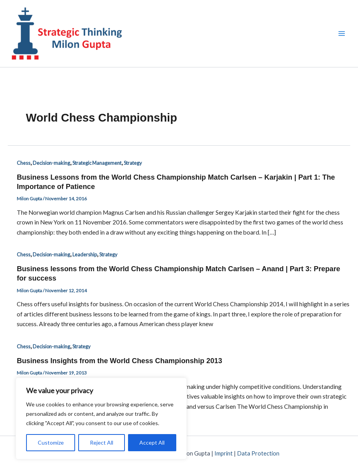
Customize (51, 442)
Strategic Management (96, 163)
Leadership (84, 254)
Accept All (152, 442)
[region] (101, 418)
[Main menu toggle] (341, 33)
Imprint (223, 453)
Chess (23, 163)
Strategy (133, 163)
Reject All (101, 442)
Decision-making (51, 163)
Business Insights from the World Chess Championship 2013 (119, 361)
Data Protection (258, 453)
